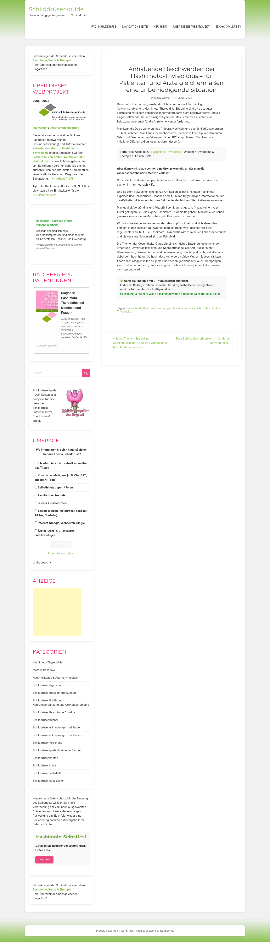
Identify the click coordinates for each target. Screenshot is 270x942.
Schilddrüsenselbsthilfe (47, 773)
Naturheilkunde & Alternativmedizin (55, 677)
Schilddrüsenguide (56, 9)
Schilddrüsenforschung (47, 742)
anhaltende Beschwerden (144, 308)
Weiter (44, 859)
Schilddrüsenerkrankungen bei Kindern (57, 735)
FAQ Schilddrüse (103, 26)
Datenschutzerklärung (64, 127)
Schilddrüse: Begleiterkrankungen (54, 692)
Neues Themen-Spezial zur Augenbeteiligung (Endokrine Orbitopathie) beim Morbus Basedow (140, 343)
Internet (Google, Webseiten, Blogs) (61, 523)
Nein (46, 850)
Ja (38, 850)
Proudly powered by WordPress (115, 930)
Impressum (40, 127)
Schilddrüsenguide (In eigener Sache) (57, 750)
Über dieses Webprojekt (191, 26)
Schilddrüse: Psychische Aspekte (54, 712)
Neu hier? (160, 26)
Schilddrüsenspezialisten (49, 780)
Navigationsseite (135, 26)
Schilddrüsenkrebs (44, 765)
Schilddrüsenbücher (45, 719)
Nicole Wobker (162, 97)
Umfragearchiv (42, 562)
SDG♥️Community (44, 194)
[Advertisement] (57, 612)
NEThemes (166, 930)
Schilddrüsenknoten (45, 758)
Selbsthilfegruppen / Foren (55, 487)
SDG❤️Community (228, 26)
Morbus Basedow (44, 670)
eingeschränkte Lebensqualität (182, 308)
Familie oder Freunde (51, 495)
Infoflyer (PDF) (63, 178)
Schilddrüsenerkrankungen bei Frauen (57, 727)
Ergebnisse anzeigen (61, 553)
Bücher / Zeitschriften (52, 503)
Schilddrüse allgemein (47, 685)
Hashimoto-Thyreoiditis (166, 151)
